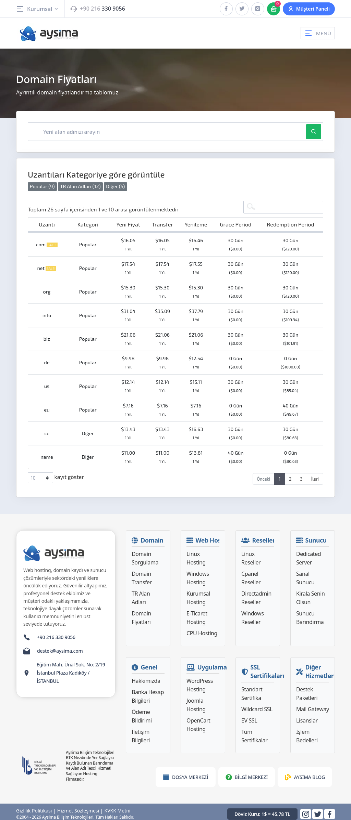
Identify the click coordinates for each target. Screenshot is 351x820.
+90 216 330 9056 (56, 633)
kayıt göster (56, 474)
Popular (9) (42, 182)
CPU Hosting (201, 629)
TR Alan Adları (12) (80, 182)
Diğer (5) (115, 182)
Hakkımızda (146, 677)
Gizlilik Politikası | (36, 807)
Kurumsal (37, 9)
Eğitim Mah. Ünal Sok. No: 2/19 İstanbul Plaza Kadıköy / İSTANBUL (71, 669)
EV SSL (249, 716)
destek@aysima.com (60, 647)
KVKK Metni (118, 807)
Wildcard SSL (257, 705)
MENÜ (317, 33)
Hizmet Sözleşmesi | (80, 807)
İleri (315, 475)
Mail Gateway (312, 705)
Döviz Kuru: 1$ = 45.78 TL (262, 810)
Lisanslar (307, 716)
